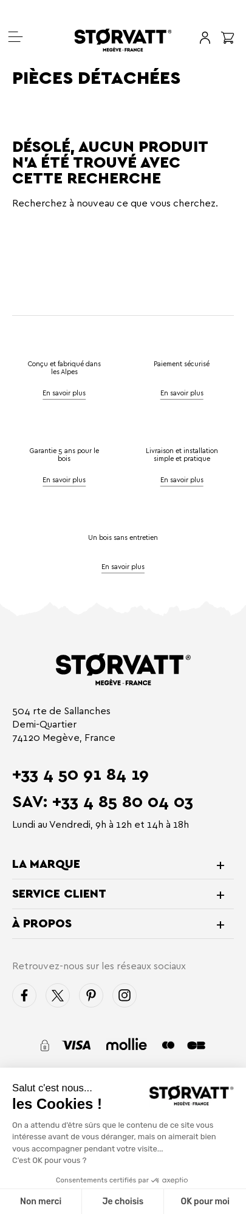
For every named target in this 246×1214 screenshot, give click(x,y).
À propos (42, 924)
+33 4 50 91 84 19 (80, 774)
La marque (46, 864)
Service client (59, 894)
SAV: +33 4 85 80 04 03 (102, 801)
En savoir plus (181, 393)
